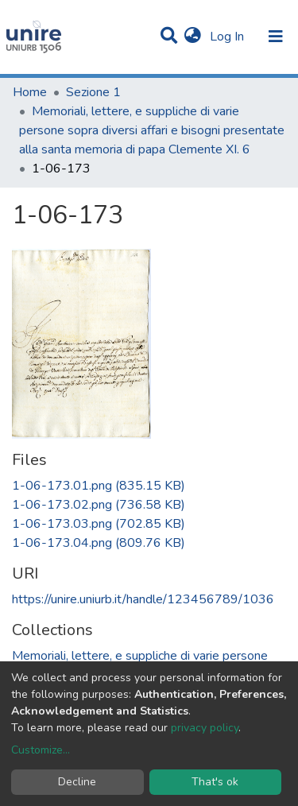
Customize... (40, 750)
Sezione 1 (93, 92)
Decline (77, 781)
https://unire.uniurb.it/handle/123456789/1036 (143, 599)
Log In (228, 36)
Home (30, 92)
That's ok (215, 781)
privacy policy (204, 727)
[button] (193, 36)
